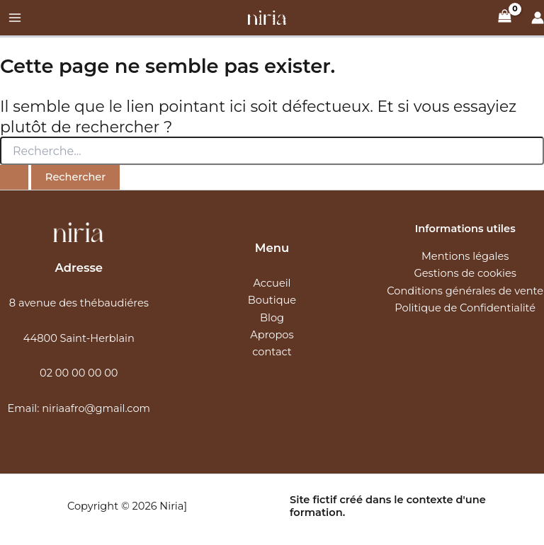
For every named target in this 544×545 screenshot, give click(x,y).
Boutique (272, 300)
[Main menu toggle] (15, 18)
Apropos (271, 334)
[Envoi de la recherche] (14, 177)
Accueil (271, 283)
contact (272, 351)
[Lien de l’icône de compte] (537, 17)
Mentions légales (465, 256)
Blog (272, 317)
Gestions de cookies (465, 273)
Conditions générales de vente (465, 291)
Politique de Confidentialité (465, 308)
